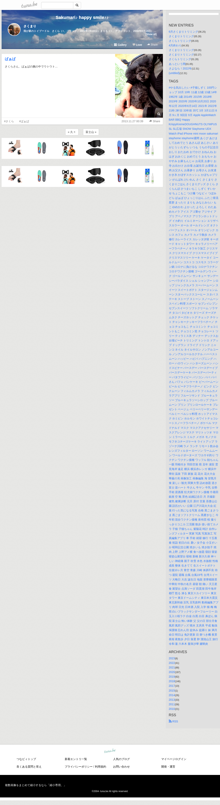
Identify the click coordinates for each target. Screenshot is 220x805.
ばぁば (10, 59)
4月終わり (175, 45)
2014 (172, 695)
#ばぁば (24, 121)
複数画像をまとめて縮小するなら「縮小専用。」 (35, 785)
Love (137, 44)
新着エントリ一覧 (76, 759)
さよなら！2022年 (180, 68)
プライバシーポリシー (79, 766)
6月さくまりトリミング (183, 31)
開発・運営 (168, 766)
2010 (172, 708)
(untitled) (174, 73)
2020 (172, 672)
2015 (172, 690)
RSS (173, 721)
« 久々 (72, 132)
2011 (172, 704)
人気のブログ (121, 759)
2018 (172, 681)
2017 (172, 685)
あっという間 (177, 63)
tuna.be (110, 751)
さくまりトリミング (181, 36)
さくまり (29, 26)
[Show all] (150, 34)
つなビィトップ (26, 759)
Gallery (120, 44)
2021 (172, 667)
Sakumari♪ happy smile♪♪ (82, 17)
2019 (172, 676)
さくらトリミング (180, 40)
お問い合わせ (121, 766)
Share (152, 44)
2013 (172, 699)
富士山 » (91, 132)
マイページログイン (173, 759)
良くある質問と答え (29, 766)
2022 (172, 662)
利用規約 (100, 766)
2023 (172, 658)
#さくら (9, 121)
